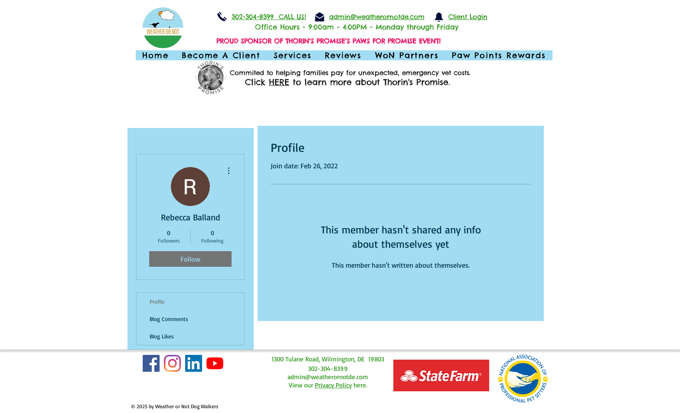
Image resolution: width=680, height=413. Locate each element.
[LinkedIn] (193, 363)
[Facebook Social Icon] (151, 363)
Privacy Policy (333, 385)
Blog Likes (162, 336)
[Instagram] (172, 363)
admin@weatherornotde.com (328, 377)
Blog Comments (169, 318)
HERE (279, 82)
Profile (157, 301)
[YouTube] (214, 363)
